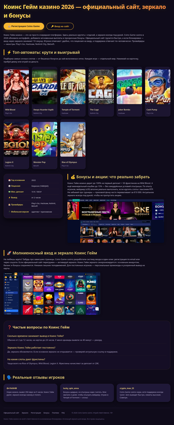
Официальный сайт (11, 413)
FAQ (63, 413)
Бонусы (46, 413)
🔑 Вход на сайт (60, 26)
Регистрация (36, 413)
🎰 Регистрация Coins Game (24, 26)
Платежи (55, 413)
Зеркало (25, 413)
